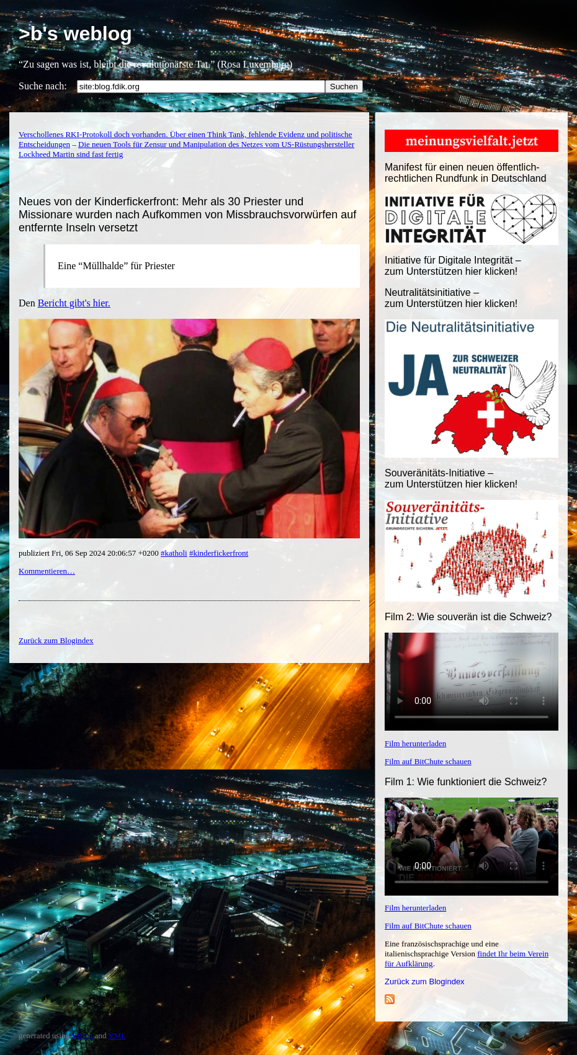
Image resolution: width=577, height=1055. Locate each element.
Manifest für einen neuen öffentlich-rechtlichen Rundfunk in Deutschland (466, 173)
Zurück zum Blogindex (425, 981)
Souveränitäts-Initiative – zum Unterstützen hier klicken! (451, 478)
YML (117, 1035)
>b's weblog (75, 33)
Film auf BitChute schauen (428, 761)
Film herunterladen (415, 743)
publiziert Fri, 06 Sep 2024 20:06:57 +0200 (90, 553)
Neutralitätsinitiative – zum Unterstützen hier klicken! (451, 298)
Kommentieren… (47, 571)
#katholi (174, 553)
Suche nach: (43, 86)
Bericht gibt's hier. (74, 303)
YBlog (82, 1035)
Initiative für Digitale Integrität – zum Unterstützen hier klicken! (453, 266)
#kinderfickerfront (218, 553)
